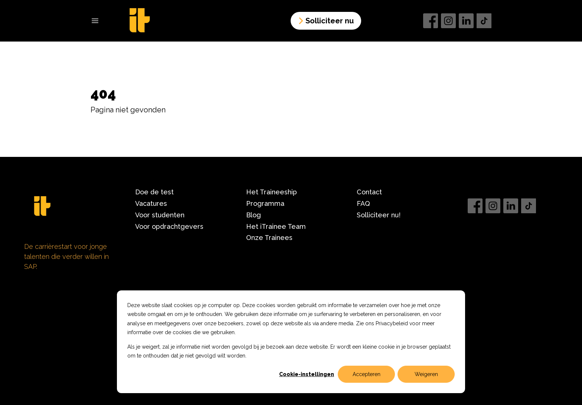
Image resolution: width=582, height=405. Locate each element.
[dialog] (291, 341)
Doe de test (154, 192)
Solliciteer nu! (378, 215)
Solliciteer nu (325, 20)
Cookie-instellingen (306, 374)
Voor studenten (159, 215)
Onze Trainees (269, 237)
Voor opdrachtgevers (169, 226)
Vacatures (151, 203)
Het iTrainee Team (276, 226)
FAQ (363, 203)
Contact (369, 192)
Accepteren (366, 374)
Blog (253, 215)
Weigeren (426, 374)
